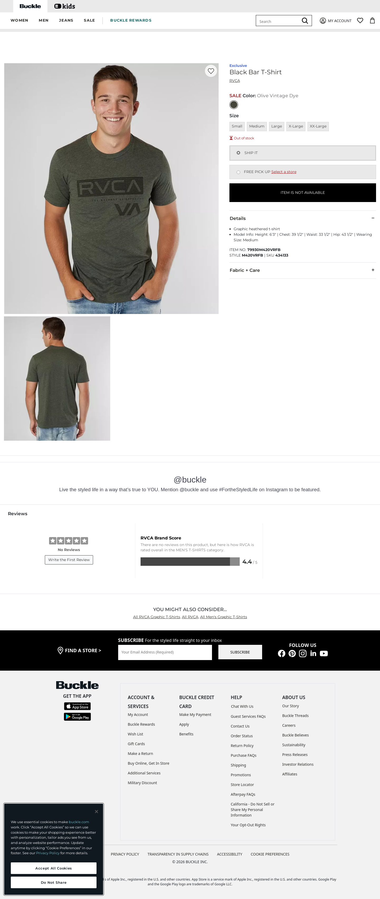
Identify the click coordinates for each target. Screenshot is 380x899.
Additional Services (144, 772)
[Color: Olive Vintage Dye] (234, 105)
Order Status (242, 735)
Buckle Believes (295, 735)
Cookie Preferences (270, 854)
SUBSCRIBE (240, 652)
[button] (19, 20)
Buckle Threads (295, 715)
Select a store (283, 171)
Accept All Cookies (53, 868)
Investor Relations (298, 764)
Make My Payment (195, 714)
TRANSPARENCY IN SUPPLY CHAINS (178, 854)
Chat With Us (242, 706)
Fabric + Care (303, 270)
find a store (83, 650)
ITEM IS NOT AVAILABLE (303, 192)
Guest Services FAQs (248, 716)
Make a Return (140, 753)
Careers (288, 725)
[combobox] (278, 20)
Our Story (290, 705)
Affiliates (289, 774)
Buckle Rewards (141, 724)
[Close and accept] (96, 811)
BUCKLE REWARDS (131, 20)
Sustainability (293, 744)
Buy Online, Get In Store (149, 763)
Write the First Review (69, 559)
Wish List (135, 733)
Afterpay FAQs (243, 794)
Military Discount (142, 782)
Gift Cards (136, 743)
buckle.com (79, 822)
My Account (138, 714)
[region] (53, 849)
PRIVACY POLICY (125, 854)
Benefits (186, 733)
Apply (184, 724)
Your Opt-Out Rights (248, 824)
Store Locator (242, 784)
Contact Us (240, 726)
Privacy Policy (48, 853)
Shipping (238, 765)
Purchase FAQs (243, 755)
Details (303, 218)
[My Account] (335, 20)
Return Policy (242, 745)
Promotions (241, 774)
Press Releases (294, 754)
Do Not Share (54, 882)
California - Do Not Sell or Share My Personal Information (253, 810)
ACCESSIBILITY (229, 854)
